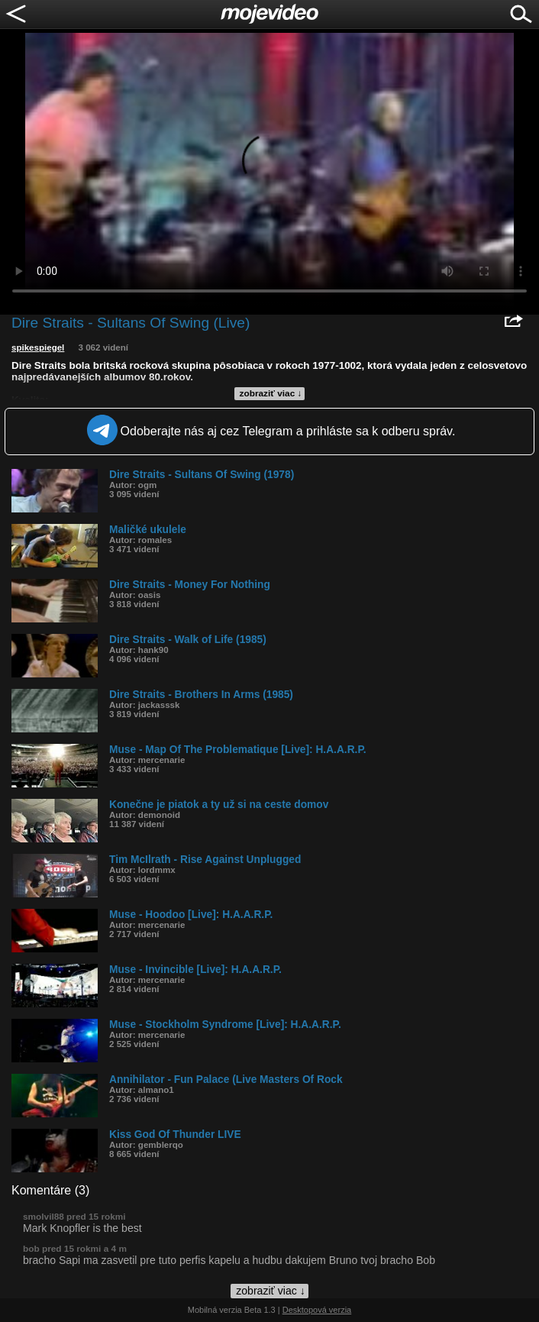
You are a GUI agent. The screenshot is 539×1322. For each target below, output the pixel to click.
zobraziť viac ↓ (271, 393)
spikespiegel (37, 347)
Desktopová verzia (317, 1309)
